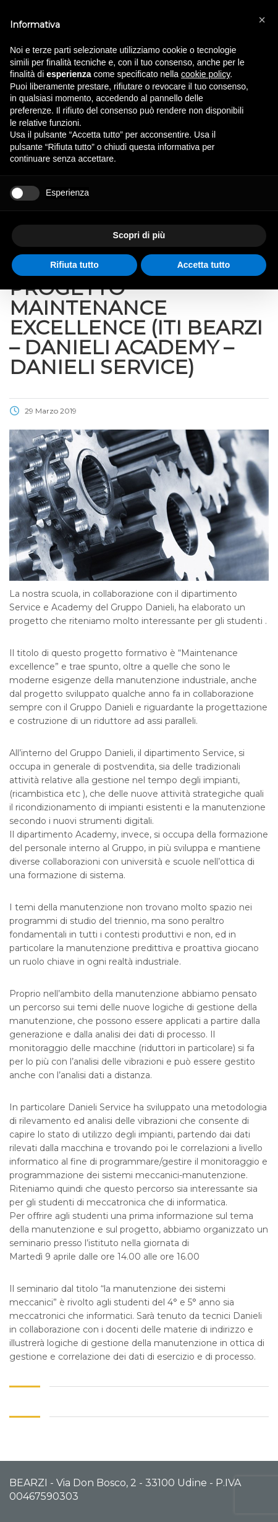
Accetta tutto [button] (203, 265)
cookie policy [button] (205, 74)
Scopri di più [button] (139, 235)
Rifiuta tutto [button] (74, 265)
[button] (262, 20)
